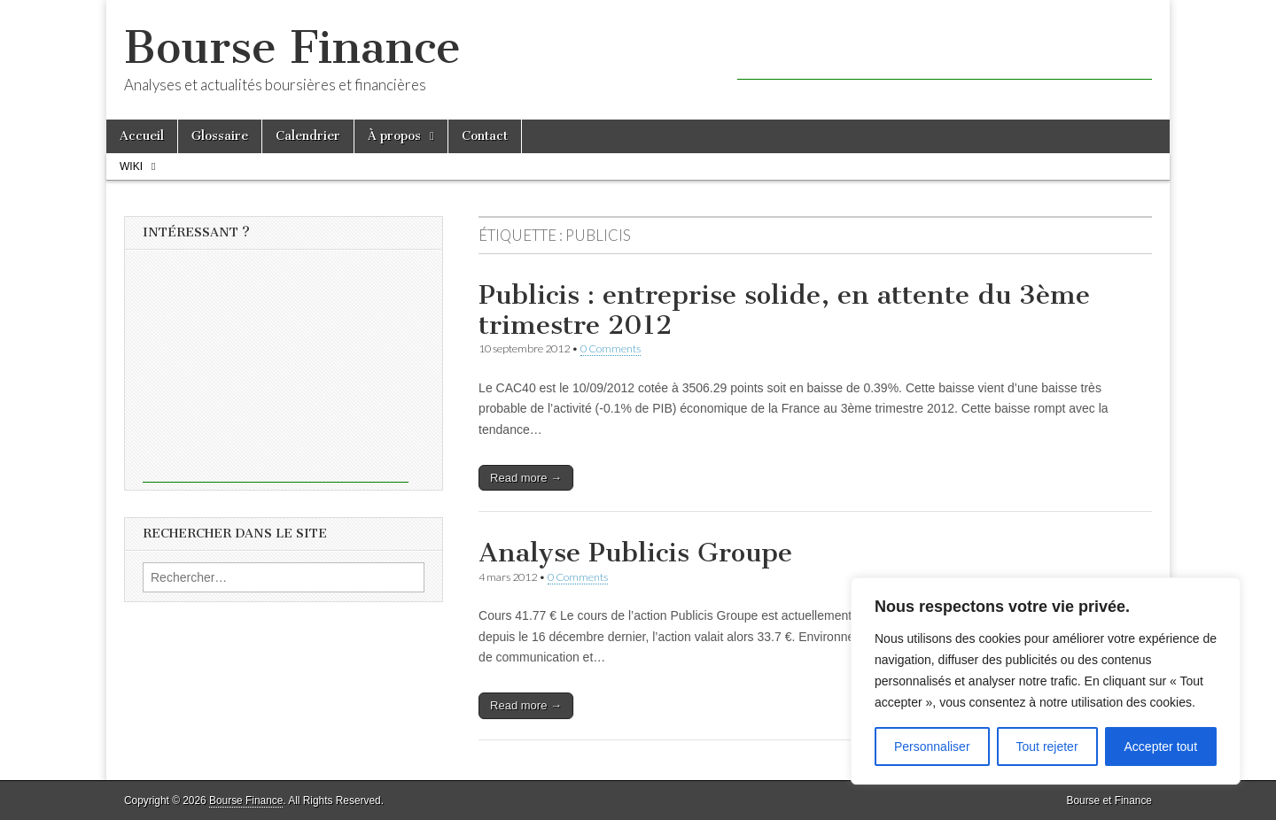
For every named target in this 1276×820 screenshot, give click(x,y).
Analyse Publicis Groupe (635, 553)
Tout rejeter (1047, 746)
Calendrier (308, 135)
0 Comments (610, 348)
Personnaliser (932, 746)
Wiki (131, 166)
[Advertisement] (944, 53)
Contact (485, 135)
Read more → (526, 477)
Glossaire (219, 135)
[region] (1046, 681)
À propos (394, 135)
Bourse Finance (292, 47)
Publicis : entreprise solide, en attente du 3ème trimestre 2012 (784, 310)
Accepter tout (1161, 746)
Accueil (142, 135)
